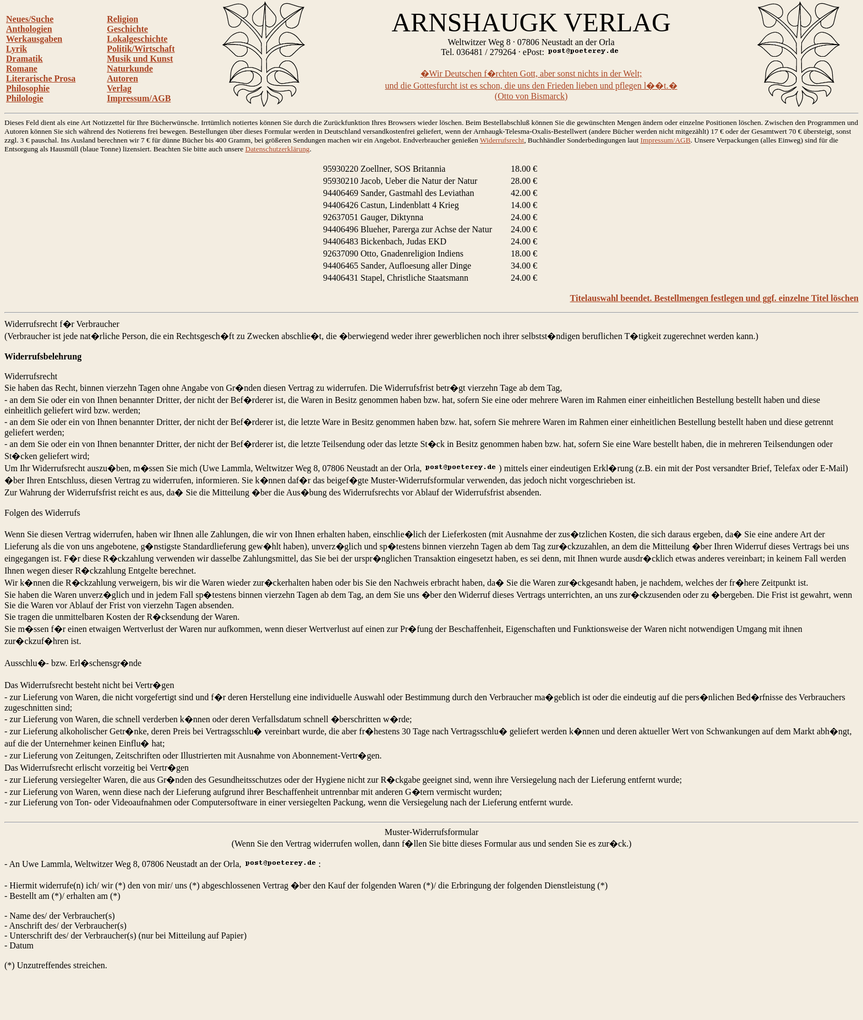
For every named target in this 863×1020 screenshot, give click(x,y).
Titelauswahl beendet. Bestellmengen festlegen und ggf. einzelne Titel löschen (714, 298)
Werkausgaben (34, 38)
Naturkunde (130, 68)
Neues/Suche (29, 19)
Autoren (122, 78)
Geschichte (127, 29)
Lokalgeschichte (137, 38)
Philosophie (28, 88)
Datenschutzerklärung (277, 149)
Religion (122, 19)
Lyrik (16, 48)
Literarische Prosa (40, 78)
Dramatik (24, 58)
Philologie (24, 98)
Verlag (119, 88)
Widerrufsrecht (502, 140)
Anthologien (29, 29)
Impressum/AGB (139, 98)
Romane (21, 68)
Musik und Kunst (140, 58)
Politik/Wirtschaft (140, 48)
